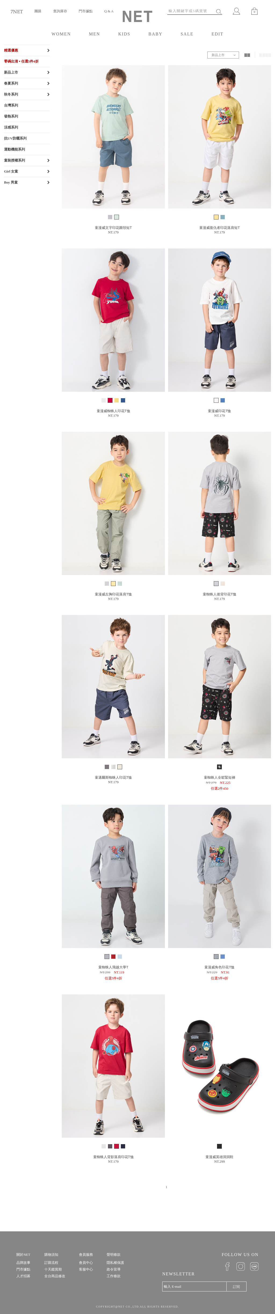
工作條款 (114, 1276)
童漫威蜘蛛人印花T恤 (113, 411)
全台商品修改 (54, 1276)
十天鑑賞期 (53, 1269)
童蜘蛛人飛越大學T (113, 967)
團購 (37, 11)
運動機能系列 (14, 149)
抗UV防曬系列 (15, 138)
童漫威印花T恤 (219, 411)
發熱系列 (11, 116)
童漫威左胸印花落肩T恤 (113, 594)
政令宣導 (114, 1269)
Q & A (109, 11)
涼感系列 (11, 127)
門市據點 (86, 11)
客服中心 (86, 1269)
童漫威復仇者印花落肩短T (219, 228)
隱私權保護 (115, 1263)
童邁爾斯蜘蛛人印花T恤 (113, 777)
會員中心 (86, 1263)
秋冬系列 (11, 94)
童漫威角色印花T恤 (219, 967)
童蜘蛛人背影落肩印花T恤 (113, 1157)
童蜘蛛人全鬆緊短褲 (219, 777)
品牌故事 (23, 1263)
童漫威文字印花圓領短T (113, 228)
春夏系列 (11, 83)
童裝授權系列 (14, 160)
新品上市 (11, 72)
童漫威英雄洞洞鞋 (219, 1157)
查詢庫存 (60, 11)
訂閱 (236, 1287)
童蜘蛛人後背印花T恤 (219, 594)
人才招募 (23, 1276)
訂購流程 (51, 1263)
